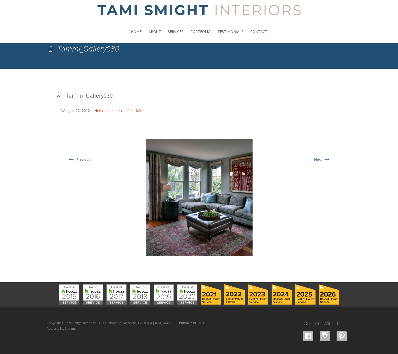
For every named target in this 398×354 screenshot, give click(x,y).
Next (322, 159)
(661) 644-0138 (165, 323)
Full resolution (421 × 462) (120, 110)
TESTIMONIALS (230, 36)
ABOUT (154, 36)
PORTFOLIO (200, 36)
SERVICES (176, 36)
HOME (136, 36)
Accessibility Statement (63, 328)
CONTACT (258, 36)
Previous (78, 159)
